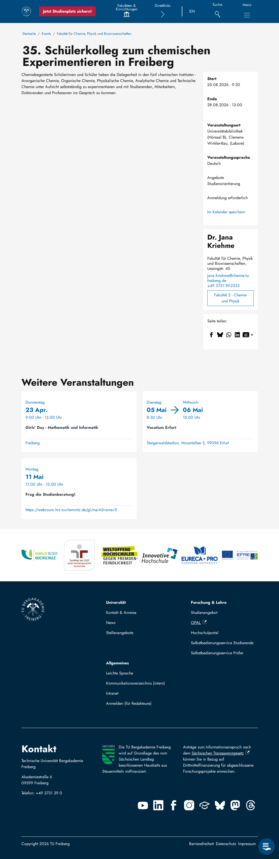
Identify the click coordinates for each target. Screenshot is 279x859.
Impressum (247, 844)
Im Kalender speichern (226, 212)
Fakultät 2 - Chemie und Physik (230, 298)
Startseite (29, 33)
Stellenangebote (119, 633)
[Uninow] (204, 805)
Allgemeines (117, 663)
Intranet (112, 693)
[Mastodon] (235, 805)
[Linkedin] (158, 805)
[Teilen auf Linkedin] (237, 334)
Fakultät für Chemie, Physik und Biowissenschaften (94, 33)
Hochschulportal (204, 633)
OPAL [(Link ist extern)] (199, 623)
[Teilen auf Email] (246, 334)
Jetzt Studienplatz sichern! (67, 11)
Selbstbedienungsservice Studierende (222, 643)
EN (192, 11)
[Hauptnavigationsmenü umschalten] (247, 15)
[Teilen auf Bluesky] (220, 334)
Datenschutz (226, 844)
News (110, 623)
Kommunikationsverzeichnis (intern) (135, 683)
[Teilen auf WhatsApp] (228, 334)
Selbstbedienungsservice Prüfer (217, 653)
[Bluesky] (220, 805)
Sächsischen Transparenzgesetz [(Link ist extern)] (221, 753)
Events (46, 33)
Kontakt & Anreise (121, 612)
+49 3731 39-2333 (223, 285)
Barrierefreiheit (201, 844)
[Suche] (217, 11)
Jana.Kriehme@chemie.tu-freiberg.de (228, 278)
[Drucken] (252, 334)
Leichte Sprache (119, 673)
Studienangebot (204, 612)
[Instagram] (189, 805)
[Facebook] (174, 805)
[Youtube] (143, 805)
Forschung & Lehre (208, 602)
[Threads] (251, 805)
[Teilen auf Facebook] (211, 334)
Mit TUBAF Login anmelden (132, 705)
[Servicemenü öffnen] (266, 846)
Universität (116, 602)
